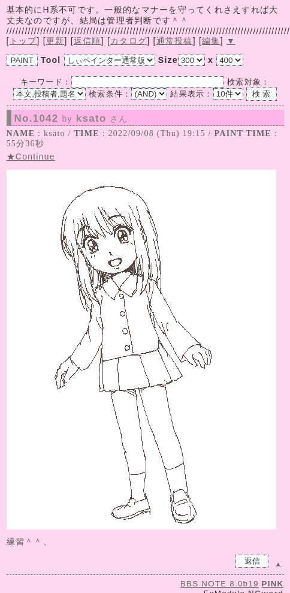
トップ (23, 41)
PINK (273, 583)
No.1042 (71, 119)
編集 (211, 41)
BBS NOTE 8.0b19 (219, 583)
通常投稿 (174, 41)
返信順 (87, 41)
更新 (55, 41)
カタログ (128, 41)
